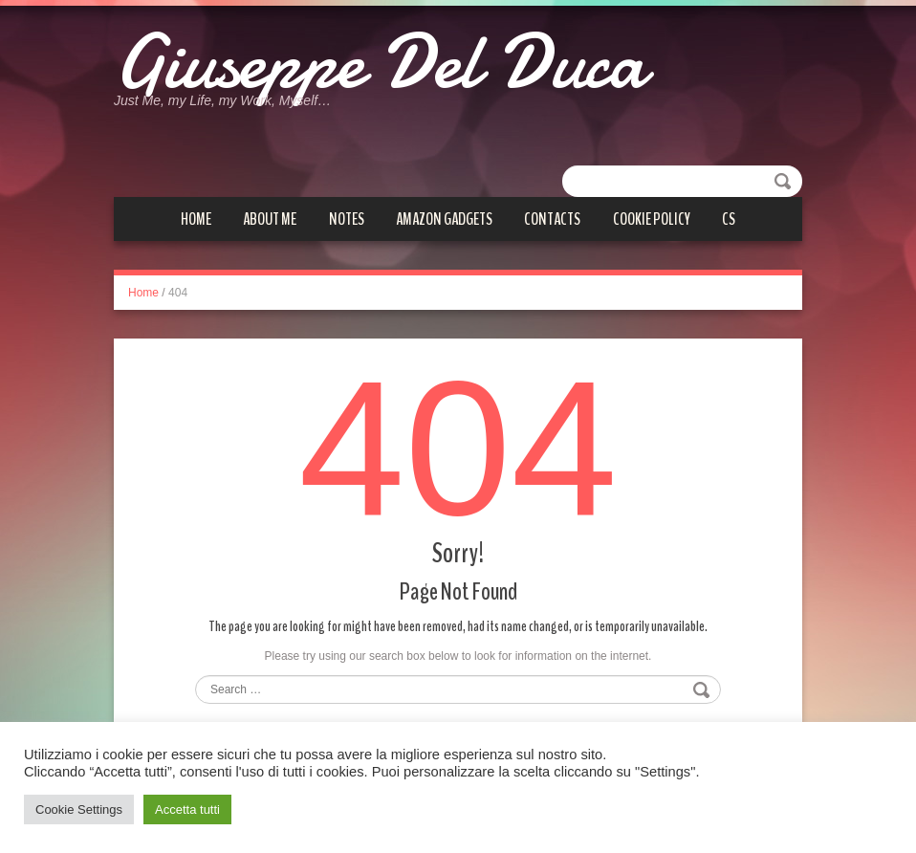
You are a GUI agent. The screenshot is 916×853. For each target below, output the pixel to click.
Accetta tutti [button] (187, 809)
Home (196, 219)
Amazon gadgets (444, 219)
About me (269, 219)
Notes (346, 219)
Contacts (552, 219)
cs (728, 219)
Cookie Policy (651, 219)
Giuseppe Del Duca (379, 62)
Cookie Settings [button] (78, 809)
